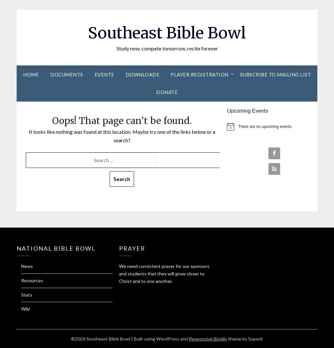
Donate (167, 92)
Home (31, 74)
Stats (26, 295)
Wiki (25, 309)
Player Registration (200, 74)
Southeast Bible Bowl (167, 33)
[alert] (272, 127)
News (27, 266)
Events (104, 74)
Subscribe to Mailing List (275, 74)
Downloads (142, 74)
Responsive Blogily (208, 338)
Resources (32, 280)
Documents (66, 74)
